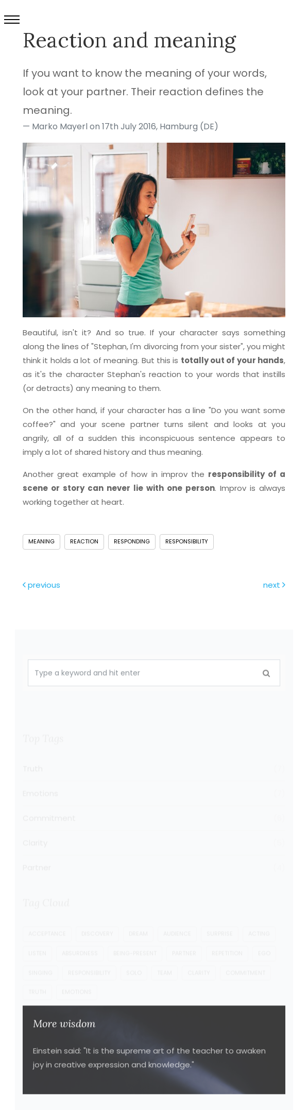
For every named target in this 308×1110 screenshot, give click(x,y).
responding (132, 541)
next (274, 584)
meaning (41, 541)
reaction (84, 541)
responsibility (186, 541)
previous (41, 584)
